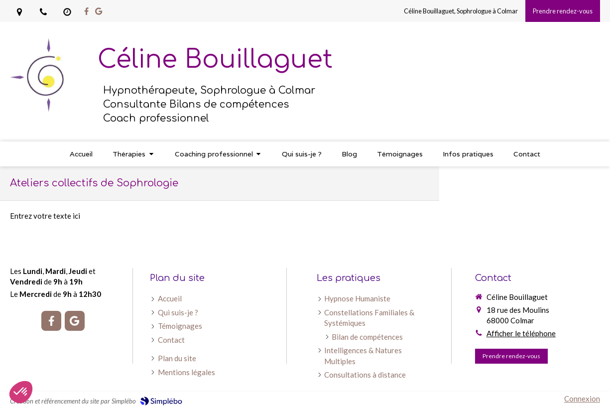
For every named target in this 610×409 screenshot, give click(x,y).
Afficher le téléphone (521, 333)
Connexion (582, 398)
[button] (21, 392)
